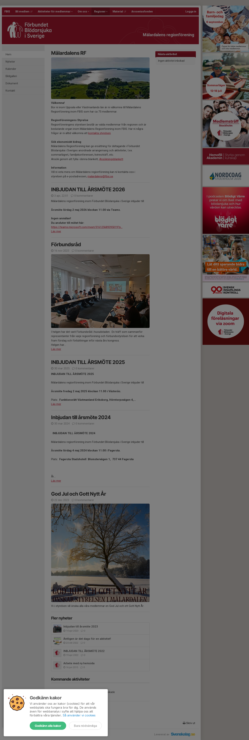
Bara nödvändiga (85, 726)
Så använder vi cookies (79, 715)
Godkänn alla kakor (48, 726)
